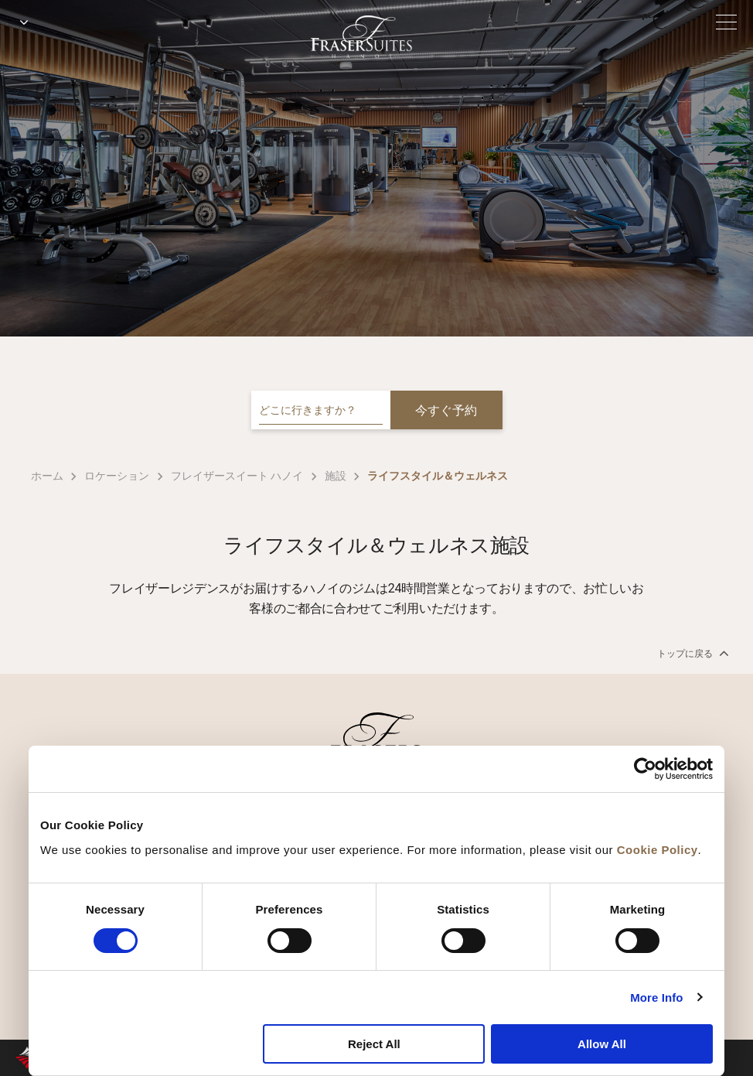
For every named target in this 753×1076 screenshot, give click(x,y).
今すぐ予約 (446, 410)
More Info (656, 997)
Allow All (602, 1043)
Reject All (374, 1043)
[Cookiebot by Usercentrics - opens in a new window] (645, 769)
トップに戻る (691, 653)
